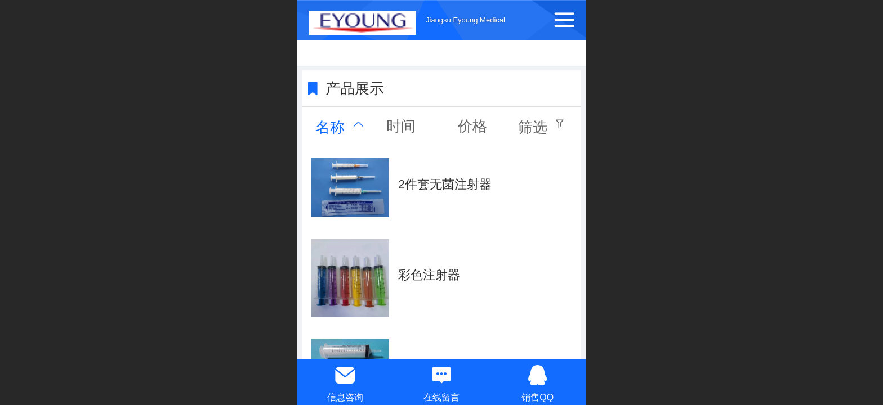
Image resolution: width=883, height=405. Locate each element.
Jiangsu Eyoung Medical (465, 20)
